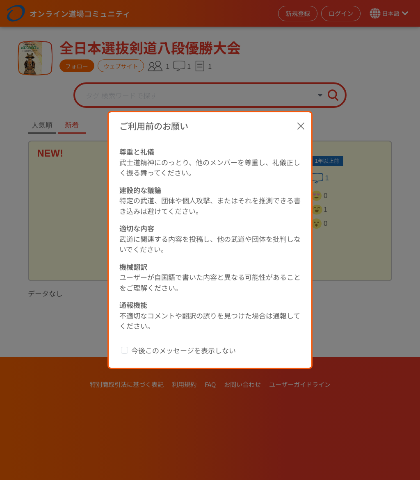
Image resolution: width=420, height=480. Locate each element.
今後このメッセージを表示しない (183, 350)
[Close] (301, 126)
